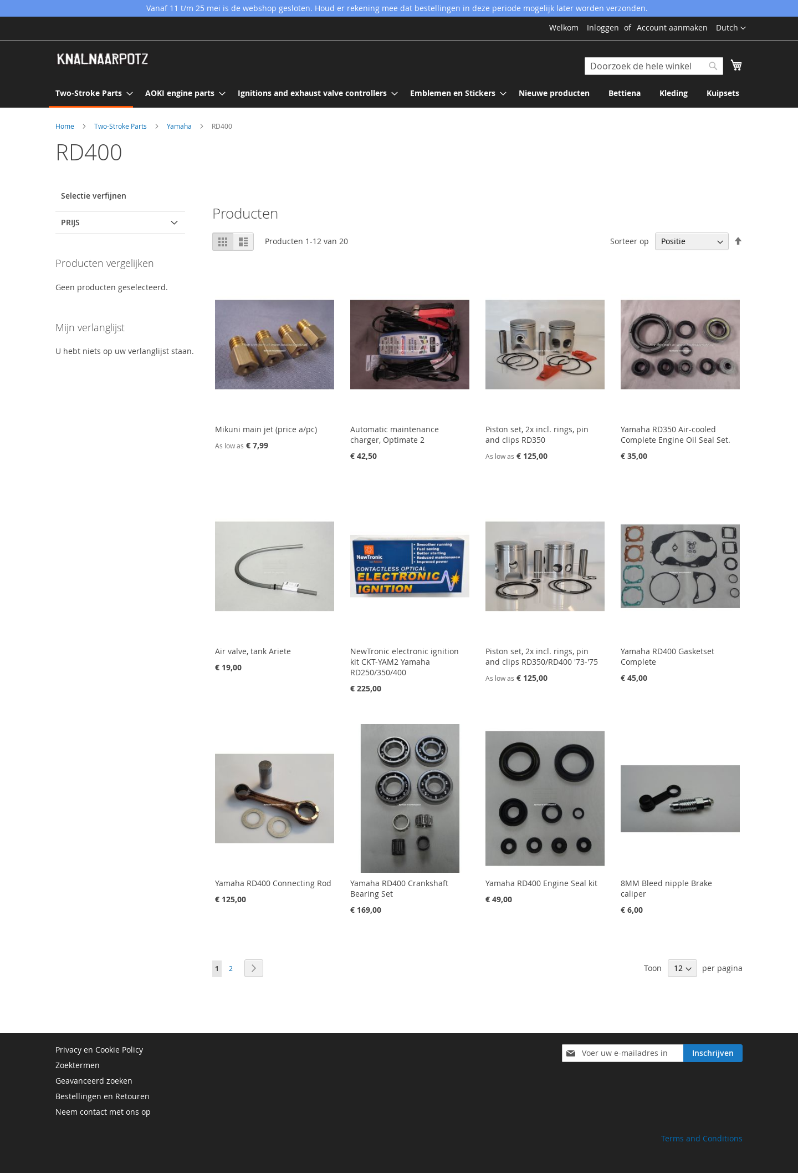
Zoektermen (77, 1065)
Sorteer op (629, 241)
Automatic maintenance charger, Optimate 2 (394, 434)
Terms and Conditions (702, 1138)
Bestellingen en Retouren (102, 1096)
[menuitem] (91, 94)
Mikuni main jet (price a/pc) (266, 429)
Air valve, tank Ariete (253, 651)
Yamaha (180, 126)
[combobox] (654, 66)
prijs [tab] (70, 222)
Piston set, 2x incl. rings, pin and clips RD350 (537, 434)
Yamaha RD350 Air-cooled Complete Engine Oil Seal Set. (675, 434)
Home (65, 126)
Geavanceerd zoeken (93, 1080)
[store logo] (102, 59)
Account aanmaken (672, 27)
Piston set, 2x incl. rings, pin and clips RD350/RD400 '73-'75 (541, 656)
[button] (731, 28)
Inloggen (603, 27)
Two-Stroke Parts (121, 126)
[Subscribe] (713, 1053)
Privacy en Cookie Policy (99, 1049)
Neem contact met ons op (103, 1111)
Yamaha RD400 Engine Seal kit (541, 883)
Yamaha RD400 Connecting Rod (273, 883)
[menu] (399, 94)
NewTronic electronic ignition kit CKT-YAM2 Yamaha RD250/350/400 (404, 661)
